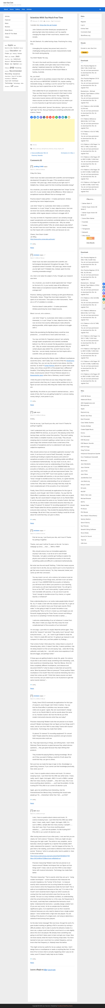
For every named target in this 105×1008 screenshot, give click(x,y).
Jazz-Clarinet (85, 467)
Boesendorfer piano (36, 375)
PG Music (84, 509)
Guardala (85, 222)
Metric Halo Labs (86, 495)
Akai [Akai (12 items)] (6, 45)
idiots (34, 148)
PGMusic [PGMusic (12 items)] (7, 68)
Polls (23, 9)
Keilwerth (85, 232)
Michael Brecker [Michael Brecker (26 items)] (16, 61)
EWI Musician (85, 440)
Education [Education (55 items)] (14, 51)
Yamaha (84, 225)
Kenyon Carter (85, 484)
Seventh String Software (88, 529)
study (55, 148)
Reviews (7, 27)
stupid (59, 148)
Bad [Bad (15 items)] (15, 45)
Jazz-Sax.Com (8, 3)
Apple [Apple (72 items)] (10, 45)
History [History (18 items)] (15, 53)
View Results (90, 243)
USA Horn (84, 543)
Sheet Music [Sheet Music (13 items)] (8, 76)
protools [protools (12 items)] (7, 71)
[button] (31, 117)
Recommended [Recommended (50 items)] (15, 71)
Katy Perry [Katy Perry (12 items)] (7, 59)
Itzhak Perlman (49, 365)
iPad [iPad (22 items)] (6, 56)
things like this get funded (48, 25)
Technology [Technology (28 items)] (9, 83)
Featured (7, 20)
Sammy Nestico (86, 519)
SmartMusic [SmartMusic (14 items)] (8, 78)
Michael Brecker (86, 498)
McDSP (83, 491)
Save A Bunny (85, 522)
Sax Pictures (85, 526)
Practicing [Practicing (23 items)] (18, 68)
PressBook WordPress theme (65, 1006)
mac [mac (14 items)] (11, 59)
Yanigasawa (86, 229)
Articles (29, 9)
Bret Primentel (85, 419)
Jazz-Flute (84, 471)
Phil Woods (84, 512)
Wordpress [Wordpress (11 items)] (7, 86)
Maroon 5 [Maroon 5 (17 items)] (7, 61)
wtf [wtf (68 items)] (11, 86)
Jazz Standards (86, 464)
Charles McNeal (86, 426)
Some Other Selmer (88, 218)
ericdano (47, 21)
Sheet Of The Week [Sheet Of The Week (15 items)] (17, 76)
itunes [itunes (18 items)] (13, 56)
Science (51, 148)
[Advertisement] (52, 130)
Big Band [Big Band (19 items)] (16, 48)
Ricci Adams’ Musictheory (89, 516)
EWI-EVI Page (85, 447)
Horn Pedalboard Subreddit (89, 457)
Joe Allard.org (85, 481)
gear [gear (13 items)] (11, 53)
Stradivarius (70, 361)
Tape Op (83, 540)
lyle (45, 970)
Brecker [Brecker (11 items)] (21, 48)
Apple (82, 409)
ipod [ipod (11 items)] (9, 56)
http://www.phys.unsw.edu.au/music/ (42, 239)
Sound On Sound (86, 536)
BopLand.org (85, 412)
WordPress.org (85, 35)
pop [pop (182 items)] (12, 67)
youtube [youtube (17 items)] (16, 86)
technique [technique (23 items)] (15, 81)
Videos (7, 37)
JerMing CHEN (38, 166)
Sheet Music (9, 30)
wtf (63, 148)
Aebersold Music (86, 399)
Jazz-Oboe (84, 474)
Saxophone (45, 148)
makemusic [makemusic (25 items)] (17, 59)
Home (12, 9)
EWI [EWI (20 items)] (20, 51)
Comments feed (86, 32)
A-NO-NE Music (86, 396)
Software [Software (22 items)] (14, 78)
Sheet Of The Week (11, 33)
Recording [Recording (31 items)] (8, 74)
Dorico (83, 433)
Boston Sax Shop (86, 416)
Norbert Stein (85, 505)
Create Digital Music (87, 429)
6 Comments (56, 21)
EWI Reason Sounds (87, 443)
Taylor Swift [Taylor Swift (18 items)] (8, 81)
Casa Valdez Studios (87, 422)
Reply (32, 248)
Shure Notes (85, 533)
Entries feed (84, 28)
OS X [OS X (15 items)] (21, 64)
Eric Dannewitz (85, 436)
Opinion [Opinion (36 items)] (16, 64)
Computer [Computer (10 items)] (7, 51)
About (6, 9)
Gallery (17, 9)
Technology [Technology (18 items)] (16, 83)
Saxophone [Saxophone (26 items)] (16, 74)
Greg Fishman (85, 450)
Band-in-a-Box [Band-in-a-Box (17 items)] (9, 48)
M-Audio (83, 488)
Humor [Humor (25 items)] (20, 53)
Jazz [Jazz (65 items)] (17, 56)
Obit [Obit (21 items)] (11, 64)
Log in (83, 25)
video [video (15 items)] (22, 83)
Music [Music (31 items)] (7, 64)
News (6, 23)
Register (83, 21)
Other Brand (86, 235)
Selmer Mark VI (87, 203)
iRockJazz (84, 460)
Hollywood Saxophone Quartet (90, 453)
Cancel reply (51, 970)
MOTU (83, 502)
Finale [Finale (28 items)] (7, 53)
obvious (38, 148)
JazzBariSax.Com (86, 478)
